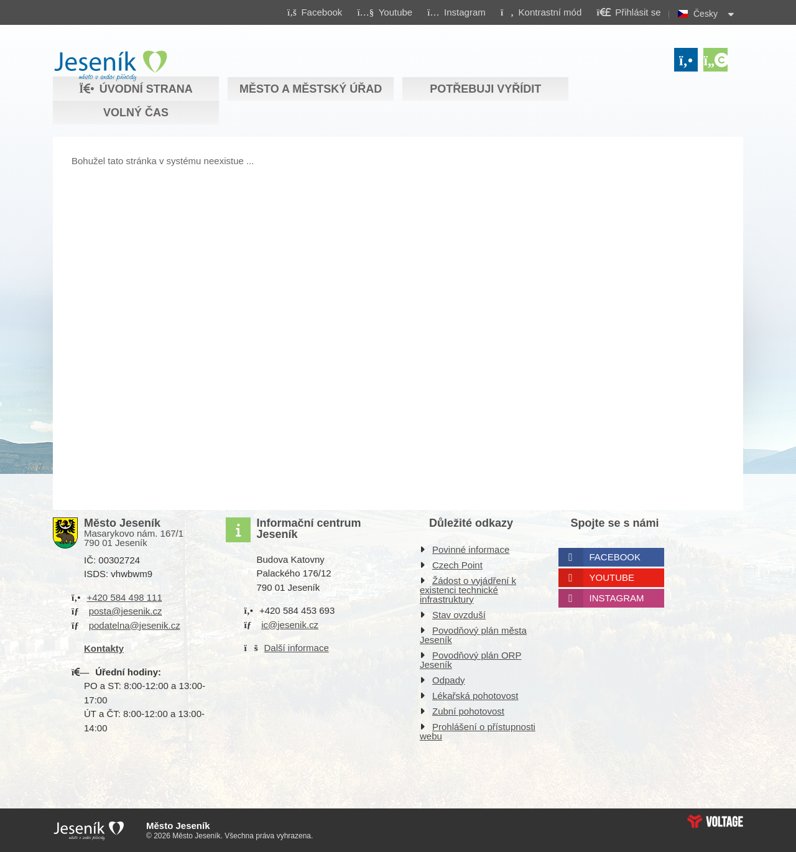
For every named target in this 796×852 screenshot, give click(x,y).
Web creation (715, 821)
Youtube (612, 577)
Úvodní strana (110, 66)
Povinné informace (470, 549)
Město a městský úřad (310, 89)
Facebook (615, 557)
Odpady (448, 680)
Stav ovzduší (459, 614)
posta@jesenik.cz (125, 611)
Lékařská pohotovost (475, 695)
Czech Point (457, 565)
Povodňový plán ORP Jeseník (470, 660)
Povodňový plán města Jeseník (473, 635)
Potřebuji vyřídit (485, 89)
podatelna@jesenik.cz (134, 625)
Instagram (617, 598)
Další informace (296, 647)
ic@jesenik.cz (289, 624)
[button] (541, 11)
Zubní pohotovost (468, 711)
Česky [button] (705, 14)
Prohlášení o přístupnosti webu (477, 731)
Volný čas (136, 112)
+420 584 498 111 (124, 597)
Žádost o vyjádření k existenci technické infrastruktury (468, 589)
